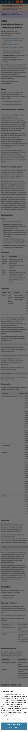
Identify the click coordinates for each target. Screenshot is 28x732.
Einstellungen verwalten (14, 720)
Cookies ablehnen (14, 728)
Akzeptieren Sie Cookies (14, 724)
